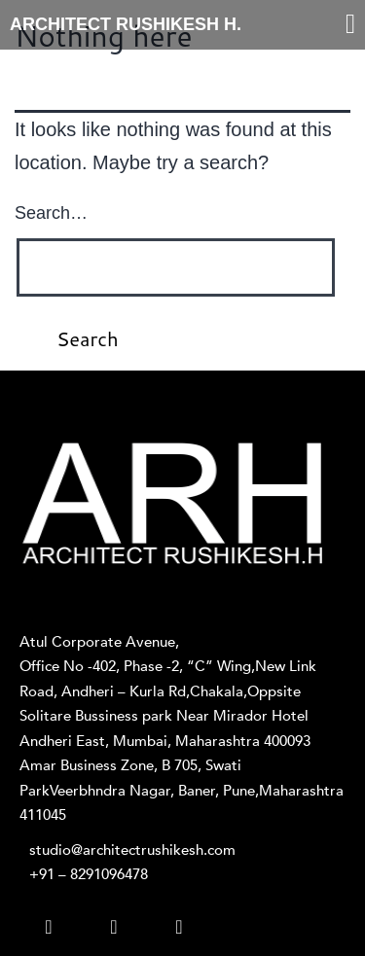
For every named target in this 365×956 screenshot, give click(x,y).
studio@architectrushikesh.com (132, 850)
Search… (51, 213)
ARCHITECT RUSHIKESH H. (125, 24)
